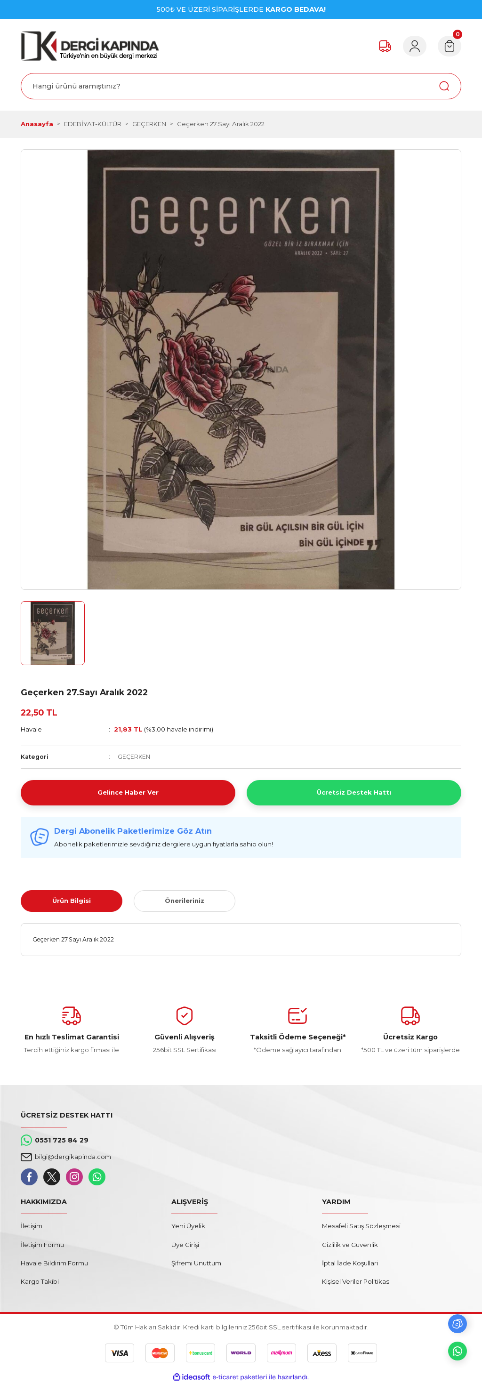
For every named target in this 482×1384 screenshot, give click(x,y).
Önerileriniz (184, 900)
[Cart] (449, 46)
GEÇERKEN (134, 756)
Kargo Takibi (40, 1281)
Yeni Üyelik (188, 1226)
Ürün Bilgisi (71, 900)
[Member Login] (413, 46)
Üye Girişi (185, 1244)
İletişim (31, 1226)
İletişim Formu (42, 1244)
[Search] (241, 86)
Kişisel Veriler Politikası (356, 1281)
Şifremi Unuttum (196, 1263)
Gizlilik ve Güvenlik (350, 1244)
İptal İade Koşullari (350, 1263)
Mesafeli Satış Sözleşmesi (361, 1226)
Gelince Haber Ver (128, 792)
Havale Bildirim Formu (54, 1263)
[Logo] (90, 46)
